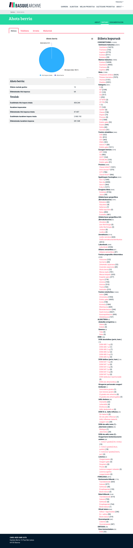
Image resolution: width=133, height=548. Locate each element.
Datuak (105, 22)
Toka (101, 332)
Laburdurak (103, 247)
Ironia (101, 302)
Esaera (101, 125)
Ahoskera (102, 222)
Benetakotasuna (105, 309)
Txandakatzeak (104, 482)
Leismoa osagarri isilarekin (109, 469)
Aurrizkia (102, 130)
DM (100, 120)
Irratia (36, 30)
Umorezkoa (103, 297)
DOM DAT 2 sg (104, 367)
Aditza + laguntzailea (107, 512)
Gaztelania (103, 47)
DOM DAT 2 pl (104, 369)
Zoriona (102, 282)
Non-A (101, 180)
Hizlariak (47, 30)
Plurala (101, 467)
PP (100, 107)
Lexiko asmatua (105, 237)
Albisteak (74, 7)
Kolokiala (102, 192)
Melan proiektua (87, 7)
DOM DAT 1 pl (104, 364)
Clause (101, 112)
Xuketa (101, 327)
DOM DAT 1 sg (104, 362)
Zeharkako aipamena (107, 265)
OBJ (100, 137)
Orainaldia (103, 402)
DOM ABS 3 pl (104, 357)
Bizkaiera (102, 202)
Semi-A (102, 185)
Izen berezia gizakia (106, 392)
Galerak (102, 484)
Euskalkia (102, 215)
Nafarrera (102, 207)
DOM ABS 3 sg (104, 354)
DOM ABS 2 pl (104, 352)
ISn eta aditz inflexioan (107, 417)
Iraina (101, 294)
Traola (101, 287)
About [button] (119, 7)
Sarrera (64, 7)
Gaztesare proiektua (105, 7)
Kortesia (102, 304)
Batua (101, 212)
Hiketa (101, 324)
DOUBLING (103, 160)
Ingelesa (102, 52)
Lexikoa (102, 232)
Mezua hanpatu (105, 275)
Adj (100, 95)
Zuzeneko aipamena (106, 267)
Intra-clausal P (104, 170)
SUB (100, 135)
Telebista (25, 30)
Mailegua (102, 429)
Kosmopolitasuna (105, 314)
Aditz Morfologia (105, 227)
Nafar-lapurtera (105, 210)
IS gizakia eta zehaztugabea (109, 397)
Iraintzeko (103, 289)
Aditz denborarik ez (106, 409)
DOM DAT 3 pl (104, 374)
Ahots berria (103, 270)
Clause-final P (104, 175)
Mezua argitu (104, 272)
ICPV (101, 172)
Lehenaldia (103, 404)
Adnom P (102, 145)
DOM (101, 532)
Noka (101, 334)
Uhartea (102, 80)
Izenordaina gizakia (106, 389)
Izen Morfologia (105, 225)
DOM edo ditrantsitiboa (107, 382)
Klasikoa (102, 82)
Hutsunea (103, 260)
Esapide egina (104, 277)
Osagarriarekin (104, 459)
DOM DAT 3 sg (104, 372)
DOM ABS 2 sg (104, 349)
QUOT (101, 157)
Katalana (102, 57)
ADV (101, 140)
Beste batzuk (104, 492)
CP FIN (101, 102)
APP (101, 152)
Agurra (101, 280)
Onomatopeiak (104, 524)
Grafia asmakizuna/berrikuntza (110, 240)
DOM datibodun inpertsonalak (110, 377)
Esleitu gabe (103, 122)
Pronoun (102, 117)
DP (100, 92)
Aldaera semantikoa (106, 252)
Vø (100, 155)
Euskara (102, 55)
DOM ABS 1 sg (104, 344)
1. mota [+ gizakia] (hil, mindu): (110, 442)
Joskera (102, 230)
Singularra (103, 464)
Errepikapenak (104, 489)
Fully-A (101, 187)
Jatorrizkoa (103, 432)
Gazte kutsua (104, 312)
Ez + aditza (103, 514)
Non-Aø (102, 182)
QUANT (102, 110)
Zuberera (102, 522)
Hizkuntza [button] (119, 2)
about (97, 22)
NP (100, 90)
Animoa (102, 284)
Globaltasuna (104, 317)
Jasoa (101, 195)
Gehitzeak (103, 487)
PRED (101, 142)
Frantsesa (103, 50)
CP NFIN (102, 100)
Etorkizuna (103, 407)
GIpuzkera (103, 205)
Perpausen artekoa (106, 75)
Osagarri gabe (104, 462)
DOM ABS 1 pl (104, 347)
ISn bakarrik (103, 414)
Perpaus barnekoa (106, 77)
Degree (102, 115)
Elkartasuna (103, 307)
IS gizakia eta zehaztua (107, 394)
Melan (14, 30)
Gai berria (102, 262)
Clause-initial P (104, 167)
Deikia (101, 127)
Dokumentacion (116, 22)
